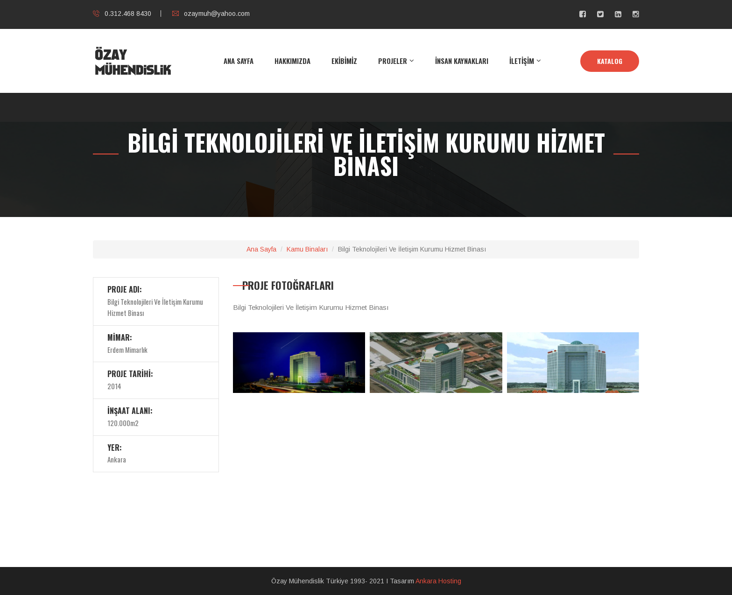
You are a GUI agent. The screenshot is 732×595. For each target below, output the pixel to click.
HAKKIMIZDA (292, 61)
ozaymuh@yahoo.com (211, 13)
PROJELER (392, 61)
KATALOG (609, 61)
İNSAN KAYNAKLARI (461, 61)
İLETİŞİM (521, 61)
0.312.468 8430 (122, 13)
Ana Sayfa (261, 249)
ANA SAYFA (238, 61)
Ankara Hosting (438, 581)
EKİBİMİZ (344, 61)
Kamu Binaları (307, 249)
